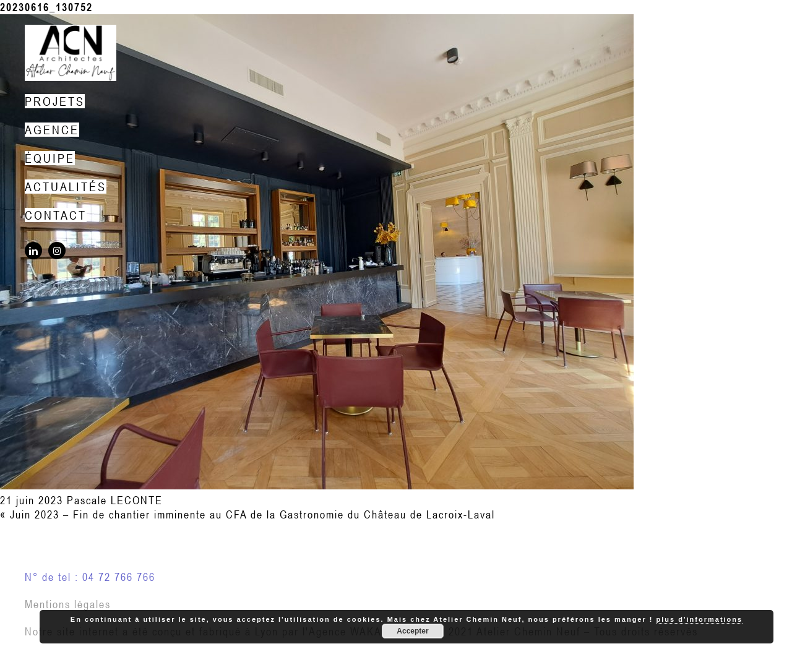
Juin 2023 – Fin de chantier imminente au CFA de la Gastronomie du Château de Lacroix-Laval (252, 514)
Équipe (50, 158)
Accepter (412, 631)
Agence (52, 130)
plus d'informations (699, 619)
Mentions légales (68, 604)
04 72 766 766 (118, 576)
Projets (55, 101)
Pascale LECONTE (115, 500)
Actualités (65, 186)
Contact (56, 215)
